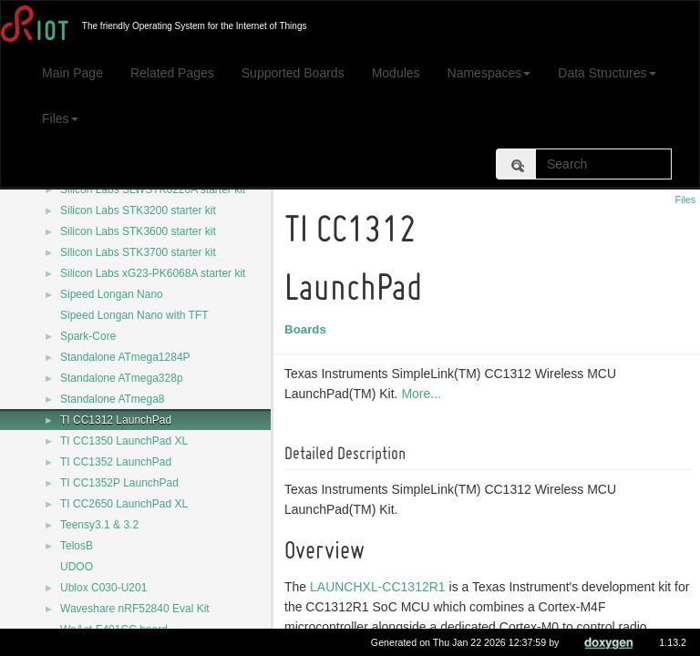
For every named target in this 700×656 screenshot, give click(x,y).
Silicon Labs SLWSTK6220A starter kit (152, 189)
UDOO (76, 566)
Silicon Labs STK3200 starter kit (138, 210)
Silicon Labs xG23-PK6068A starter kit (152, 273)
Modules (396, 73)
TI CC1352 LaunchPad (115, 462)
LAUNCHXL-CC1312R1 (380, 586)
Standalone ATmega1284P (125, 357)
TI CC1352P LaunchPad (119, 483)
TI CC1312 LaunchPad (115, 420)
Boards (308, 329)
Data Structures (606, 73)
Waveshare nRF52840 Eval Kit (135, 608)
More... (424, 393)
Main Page (72, 73)
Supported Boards (293, 73)
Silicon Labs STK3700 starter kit (138, 252)
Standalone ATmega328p (121, 378)
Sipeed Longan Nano (111, 294)
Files (60, 118)
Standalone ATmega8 (112, 399)
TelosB (76, 545)
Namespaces (489, 73)
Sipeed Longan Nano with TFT (134, 315)
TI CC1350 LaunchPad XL (124, 441)
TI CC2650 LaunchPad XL (124, 503)
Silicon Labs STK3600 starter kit (138, 231)
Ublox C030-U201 (103, 587)
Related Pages (172, 73)
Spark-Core (88, 336)
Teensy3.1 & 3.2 (99, 524)
